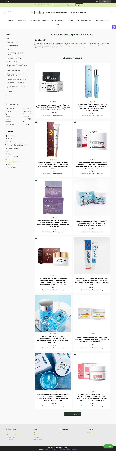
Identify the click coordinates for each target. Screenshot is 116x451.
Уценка (9, 91)
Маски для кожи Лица (14, 58)
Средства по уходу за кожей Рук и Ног (16, 87)
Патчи (9, 49)
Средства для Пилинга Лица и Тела (17, 66)
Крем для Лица (12, 61)
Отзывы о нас (93, 433)
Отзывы (8, 96)
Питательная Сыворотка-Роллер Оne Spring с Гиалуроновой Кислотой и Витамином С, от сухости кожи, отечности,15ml (92, 107)
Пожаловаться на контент (51, 449)
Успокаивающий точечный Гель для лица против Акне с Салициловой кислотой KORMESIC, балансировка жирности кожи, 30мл (92, 281)
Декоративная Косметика (15, 83)
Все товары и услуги (71, 414)
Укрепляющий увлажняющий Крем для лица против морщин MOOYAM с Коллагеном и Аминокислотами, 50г (91, 223)
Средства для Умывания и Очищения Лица (15, 74)
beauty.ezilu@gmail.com (13, 162)
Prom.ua (66, 447)
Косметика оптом (12, 46)
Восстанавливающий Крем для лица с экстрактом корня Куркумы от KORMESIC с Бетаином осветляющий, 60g (92, 339)
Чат (108, 446)
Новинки (10, 42)
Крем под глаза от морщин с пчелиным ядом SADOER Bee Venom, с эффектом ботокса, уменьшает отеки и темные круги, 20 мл (53, 165)
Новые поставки (58, 20)
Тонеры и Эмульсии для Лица (16, 79)
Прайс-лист (38, 439)
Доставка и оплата (84, 20)
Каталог (21, 20)
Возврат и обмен (102, 20)
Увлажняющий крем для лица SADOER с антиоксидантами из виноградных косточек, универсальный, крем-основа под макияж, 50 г (53, 223)
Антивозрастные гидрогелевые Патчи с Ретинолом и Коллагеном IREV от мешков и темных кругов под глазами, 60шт (53, 107)
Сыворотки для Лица (78, 47)
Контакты (10, 439)
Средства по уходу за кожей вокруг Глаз (16, 53)
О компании (11, 437)
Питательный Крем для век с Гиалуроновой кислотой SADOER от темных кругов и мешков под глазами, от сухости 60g (53, 339)
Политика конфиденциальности (69, 449)
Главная (11, 20)
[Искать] (4, 12)
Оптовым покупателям (38, 20)
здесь (79, 5)
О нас (71, 20)
